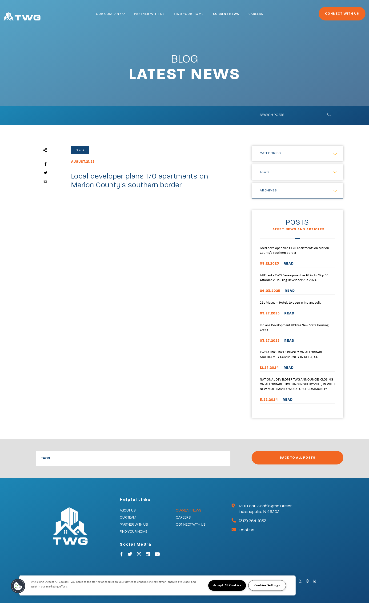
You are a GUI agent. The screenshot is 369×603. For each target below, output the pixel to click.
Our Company (125, 16)
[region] (157, 585)
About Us (128, 510)
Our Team (128, 517)
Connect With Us (329, 15)
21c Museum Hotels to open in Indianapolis (290, 303)
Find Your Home (204, 16)
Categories (270, 153)
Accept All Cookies (227, 585)
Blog (80, 150)
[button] (18, 586)
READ (289, 263)
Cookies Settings (267, 585)
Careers (271, 16)
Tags (264, 172)
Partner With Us (164, 16)
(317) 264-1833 (252, 521)
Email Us (246, 530)
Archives (268, 190)
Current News (241, 16)
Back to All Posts (297, 457)
